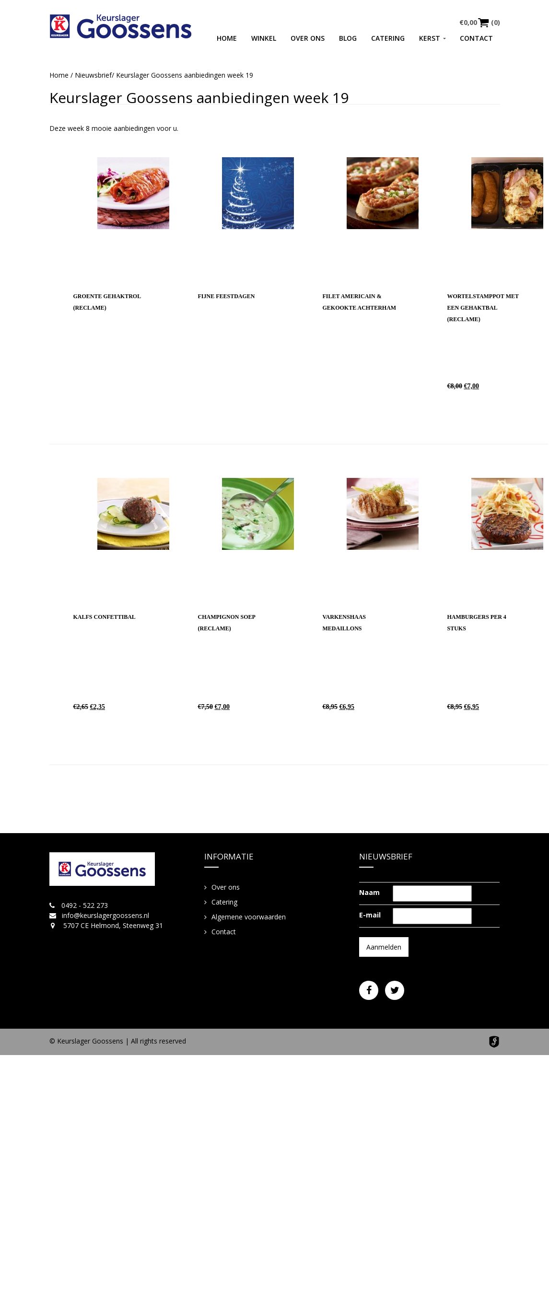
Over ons (308, 38)
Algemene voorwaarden (248, 916)
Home (227, 38)
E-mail (370, 914)
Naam (369, 892)
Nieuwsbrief (93, 75)
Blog (348, 38)
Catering (388, 38)
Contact (476, 38)
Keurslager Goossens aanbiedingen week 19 (199, 97)
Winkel (263, 38)
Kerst (429, 38)
